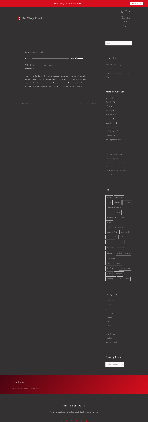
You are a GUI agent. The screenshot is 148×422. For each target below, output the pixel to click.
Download (53, 43)
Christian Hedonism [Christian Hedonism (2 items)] (114, 185)
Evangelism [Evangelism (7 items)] (111, 195)
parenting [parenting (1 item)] (110, 225)
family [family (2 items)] (109, 200)
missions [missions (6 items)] (110, 220)
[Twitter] (76, 398)
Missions (108, 92)
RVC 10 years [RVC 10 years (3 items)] (112, 236)
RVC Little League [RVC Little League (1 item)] (113, 241)
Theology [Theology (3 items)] (110, 256)
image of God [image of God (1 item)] (112, 210)
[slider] (50, 35)
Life (107, 84)
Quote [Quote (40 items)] (121, 225)
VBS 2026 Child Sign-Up (115, 42)
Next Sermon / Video (88, 81)
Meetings (109, 88)
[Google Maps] (62, 398)
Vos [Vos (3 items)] (119, 256)
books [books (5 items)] (117, 180)
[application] (55, 36)
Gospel (108, 80)
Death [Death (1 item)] (109, 190)
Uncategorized (111, 117)
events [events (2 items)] (123, 195)
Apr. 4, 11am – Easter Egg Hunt (118, 153)
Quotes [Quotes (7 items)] (110, 231)
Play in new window (39, 43)
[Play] (25, 36)
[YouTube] (71, 398)
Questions (109, 101)
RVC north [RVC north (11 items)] (111, 246)
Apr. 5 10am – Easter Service (116, 148)
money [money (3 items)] (120, 220)
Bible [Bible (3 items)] (109, 180)
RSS (34, 46)
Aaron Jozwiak (37, 30)
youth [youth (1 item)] (127, 256)
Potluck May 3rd (111, 47)
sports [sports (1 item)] (109, 251)
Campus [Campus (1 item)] (127, 180)
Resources (109, 105)
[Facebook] (67, 398)
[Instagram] (81, 398)
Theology (108, 113)
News (107, 97)
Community (109, 76)
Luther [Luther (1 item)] (122, 214)
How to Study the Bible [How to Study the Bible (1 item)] (115, 205)
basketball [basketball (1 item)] (119, 175)
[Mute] (76, 36)
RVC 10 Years (110, 109)
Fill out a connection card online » (25, 366)
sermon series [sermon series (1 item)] (125, 246)
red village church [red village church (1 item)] (123, 231)
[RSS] (86, 398)
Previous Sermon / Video (23, 81)
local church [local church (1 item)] (125, 210)
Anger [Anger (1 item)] (109, 175)
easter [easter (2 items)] (118, 190)
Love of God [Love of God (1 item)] (111, 214)
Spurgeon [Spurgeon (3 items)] (119, 251)
